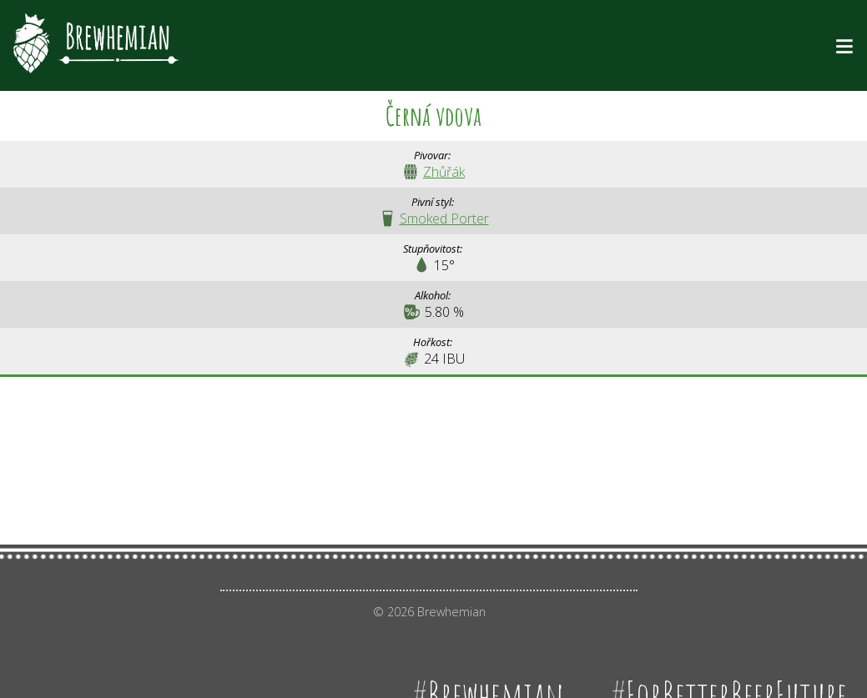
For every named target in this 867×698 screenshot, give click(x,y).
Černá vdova (433, 115)
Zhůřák (444, 172)
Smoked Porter (444, 218)
